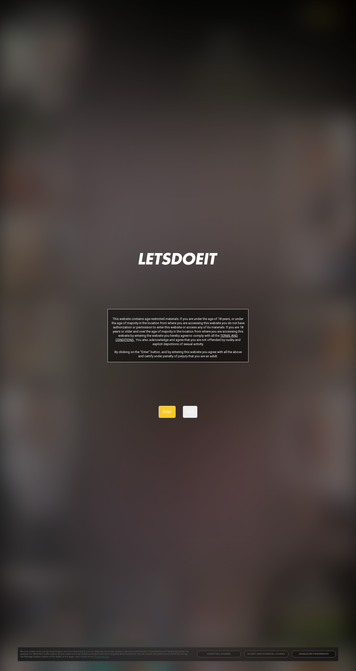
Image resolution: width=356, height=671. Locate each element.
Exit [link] (190, 411)
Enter (167, 411)
